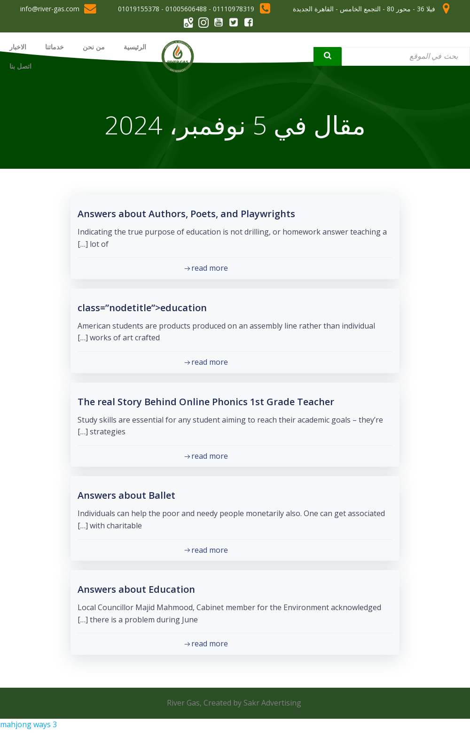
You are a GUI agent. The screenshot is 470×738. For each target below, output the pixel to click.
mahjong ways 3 (28, 724)
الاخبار (17, 46)
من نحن (94, 46)
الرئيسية (135, 46)
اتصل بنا (20, 66)
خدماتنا (54, 46)
